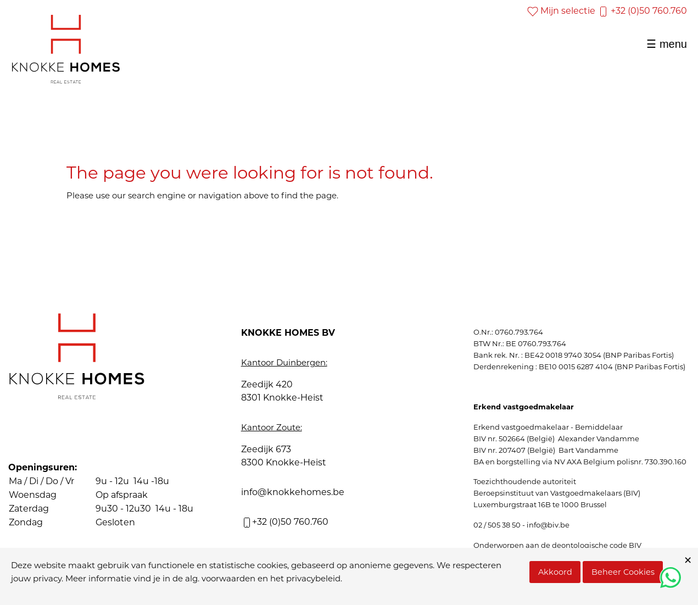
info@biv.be (548, 524)
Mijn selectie (561, 10)
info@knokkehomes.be (292, 492)
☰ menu (666, 44)
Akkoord (555, 572)
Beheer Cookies (623, 572)
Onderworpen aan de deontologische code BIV (557, 545)
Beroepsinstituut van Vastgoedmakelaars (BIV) (556, 493)
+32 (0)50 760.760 (642, 10)
